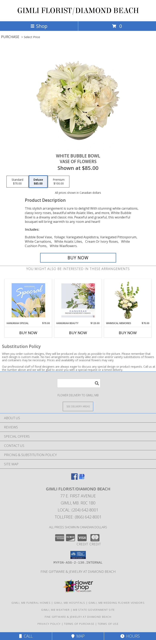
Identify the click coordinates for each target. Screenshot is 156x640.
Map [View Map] (78, 636)
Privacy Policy (49, 624)
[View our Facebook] (74, 478)
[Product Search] (78, 383)
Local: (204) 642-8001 (78, 510)
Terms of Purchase (79, 624)
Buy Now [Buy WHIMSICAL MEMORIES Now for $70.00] (128, 332)
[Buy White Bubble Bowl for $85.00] (78, 258)
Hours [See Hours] (130, 636)
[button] (78, 555)
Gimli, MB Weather (55, 610)
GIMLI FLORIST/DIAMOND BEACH (78, 10)
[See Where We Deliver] (78, 406)
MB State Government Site (94, 610)
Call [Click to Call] (26, 636)
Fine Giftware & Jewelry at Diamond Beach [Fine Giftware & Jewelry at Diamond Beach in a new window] (78, 571)
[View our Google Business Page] (81, 478)
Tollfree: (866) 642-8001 (78, 517)
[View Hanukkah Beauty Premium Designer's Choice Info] (78, 300)
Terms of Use (108, 624)
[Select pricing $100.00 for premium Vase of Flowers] (58, 182)
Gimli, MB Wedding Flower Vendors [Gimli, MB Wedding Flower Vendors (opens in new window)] (116, 603)
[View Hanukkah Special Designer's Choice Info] (28, 300)
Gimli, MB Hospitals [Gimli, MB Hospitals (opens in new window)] (69, 603)
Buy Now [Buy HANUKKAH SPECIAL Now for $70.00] (28, 332)
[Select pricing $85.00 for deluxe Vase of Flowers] (38, 182)
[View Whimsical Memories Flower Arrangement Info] (128, 300)
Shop (38, 26)
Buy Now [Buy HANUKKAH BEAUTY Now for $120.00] (78, 332)
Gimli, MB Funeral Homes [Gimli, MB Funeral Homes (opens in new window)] (31, 603)
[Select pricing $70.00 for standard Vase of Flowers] (17, 182)
